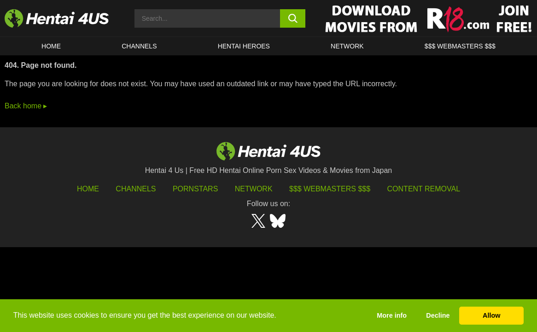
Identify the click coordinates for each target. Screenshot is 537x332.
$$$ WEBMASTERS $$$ (460, 46)
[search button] (293, 18)
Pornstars (195, 189)
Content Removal (424, 189)
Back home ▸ (26, 106)
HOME (51, 46)
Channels (136, 189)
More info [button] (392, 315)
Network (347, 46)
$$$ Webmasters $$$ (329, 189)
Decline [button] (437, 315)
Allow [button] (491, 315)
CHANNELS (139, 46)
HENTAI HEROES (244, 46)
